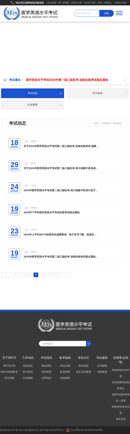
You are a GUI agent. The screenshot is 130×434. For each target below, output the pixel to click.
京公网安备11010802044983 (87, 429)
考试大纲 (65, 365)
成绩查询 (102, 371)
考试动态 (117, 123)
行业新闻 (28, 377)
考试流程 (83, 365)
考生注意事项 (83, 371)
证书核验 (102, 365)
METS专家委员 (9, 371)
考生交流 (121, 418)
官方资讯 (28, 371)
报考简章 (46, 371)
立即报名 (46, 377)
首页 (96, 123)
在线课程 (65, 377)
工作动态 (106, 123)
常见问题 (9, 377)
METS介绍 (9, 365)
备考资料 (65, 371)
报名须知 (46, 365)
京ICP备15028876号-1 (51, 430)
